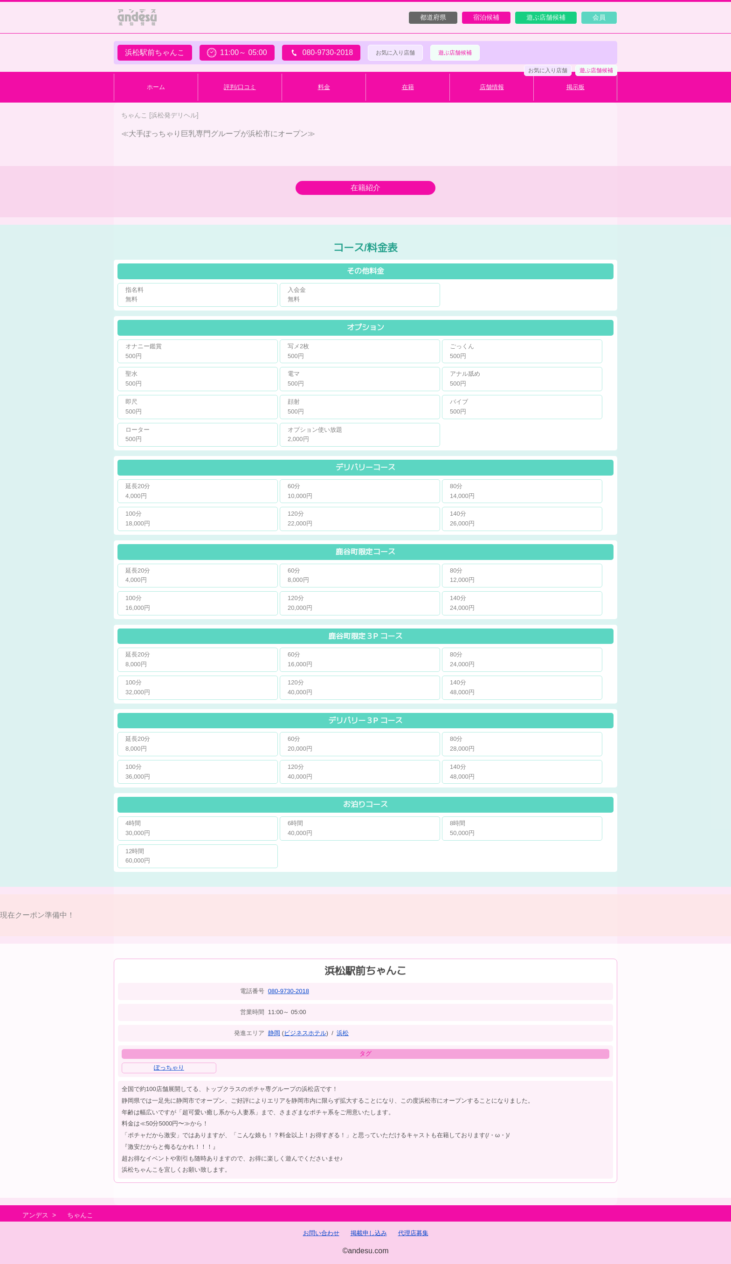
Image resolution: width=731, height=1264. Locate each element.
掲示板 (575, 86)
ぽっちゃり (169, 1067)
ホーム (156, 86)
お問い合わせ (321, 1232)
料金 (324, 86)
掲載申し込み (369, 1232)
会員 (599, 17)
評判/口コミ (240, 86)
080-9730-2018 (288, 991)
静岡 (274, 1032)
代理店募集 (413, 1232)
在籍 (408, 86)
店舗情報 (492, 86)
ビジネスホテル (305, 1032)
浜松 (343, 1032)
